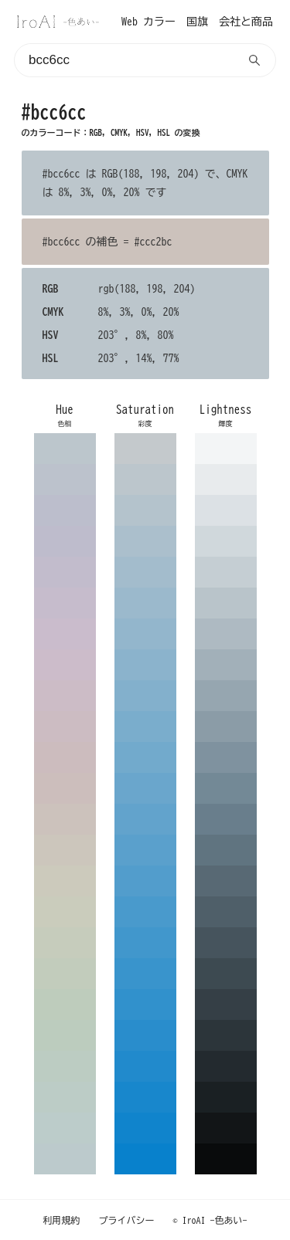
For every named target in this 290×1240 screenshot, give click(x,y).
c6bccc (65, 603)
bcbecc (65, 510)
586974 (226, 881)
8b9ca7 (226, 726)
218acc (145, 1066)
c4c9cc (145, 448)
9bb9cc (145, 603)
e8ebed (226, 479)
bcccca (65, 1128)
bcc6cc (65, 448)
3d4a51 (226, 973)
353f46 (226, 1004)
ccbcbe (65, 757)
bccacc (65, 1158)
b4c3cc (145, 510)
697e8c (226, 819)
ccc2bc (65, 819)
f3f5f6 (226, 448)
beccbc (65, 1004)
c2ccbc (65, 973)
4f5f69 (226, 911)
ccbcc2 (65, 726)
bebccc (65, 541)
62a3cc (145, 819)
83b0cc (145, 695)
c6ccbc (65, 942)
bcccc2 (65, 1066)
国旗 (197, 21)
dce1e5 (226, 510)
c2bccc (65, 572)
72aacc (145, 757)
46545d (226, 942)
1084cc (145, 1128)
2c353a (226, 1035)
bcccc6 (65, 1097)
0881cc (145, 1158)
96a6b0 (226, 695)
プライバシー (127, 1220)
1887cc (145, 1097)
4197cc (145, 942)
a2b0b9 (226, 664)
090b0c (226, 1158)
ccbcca (65, 664)
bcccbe (65, 1035)
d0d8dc (226, 541)
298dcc (145, 1035)
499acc (145, 911)
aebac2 (226, 633)
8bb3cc (145, 664)
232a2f (226, 1066)
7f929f (226, 757)
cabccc (65, 633)
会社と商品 (246, 21)
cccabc (65, 881)
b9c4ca (226, 603)
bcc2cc (65, 479)
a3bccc (145, 572)
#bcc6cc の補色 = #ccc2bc (107, 241)
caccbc (65, 911)
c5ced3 (226, 572)
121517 (226, 1128)
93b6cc (145, 633)
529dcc (145, 881)
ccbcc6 (65, 695)
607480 (226, 850)
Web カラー (148, 21)
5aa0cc (145, 850)
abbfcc (145, 541)
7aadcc (145, 726)
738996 (226, 788)
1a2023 (226, 1097)
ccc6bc (65, 850)
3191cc (145, 1004)
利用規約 (61, 1220)
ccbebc (65, 788)
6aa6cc (145, 788)
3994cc (145, 973)
